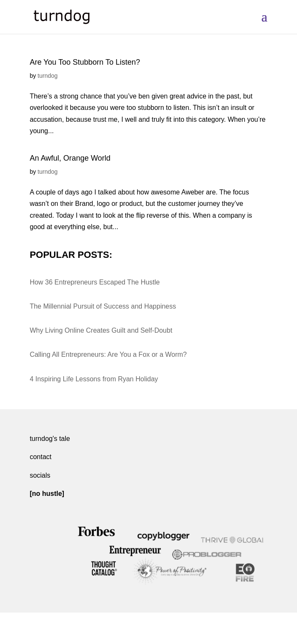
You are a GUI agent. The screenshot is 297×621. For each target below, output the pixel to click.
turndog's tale (50, 438)
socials (40, 475)
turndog (47, 75)
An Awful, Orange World (70, 158)
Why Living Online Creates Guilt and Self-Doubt (101, 330)
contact (40, 456)
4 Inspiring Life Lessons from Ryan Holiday (94, 379)
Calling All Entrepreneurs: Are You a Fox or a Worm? (108, 354)
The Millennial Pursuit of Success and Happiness (103, 306)
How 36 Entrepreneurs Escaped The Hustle (94, 282)
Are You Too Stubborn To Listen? (85, 62)
